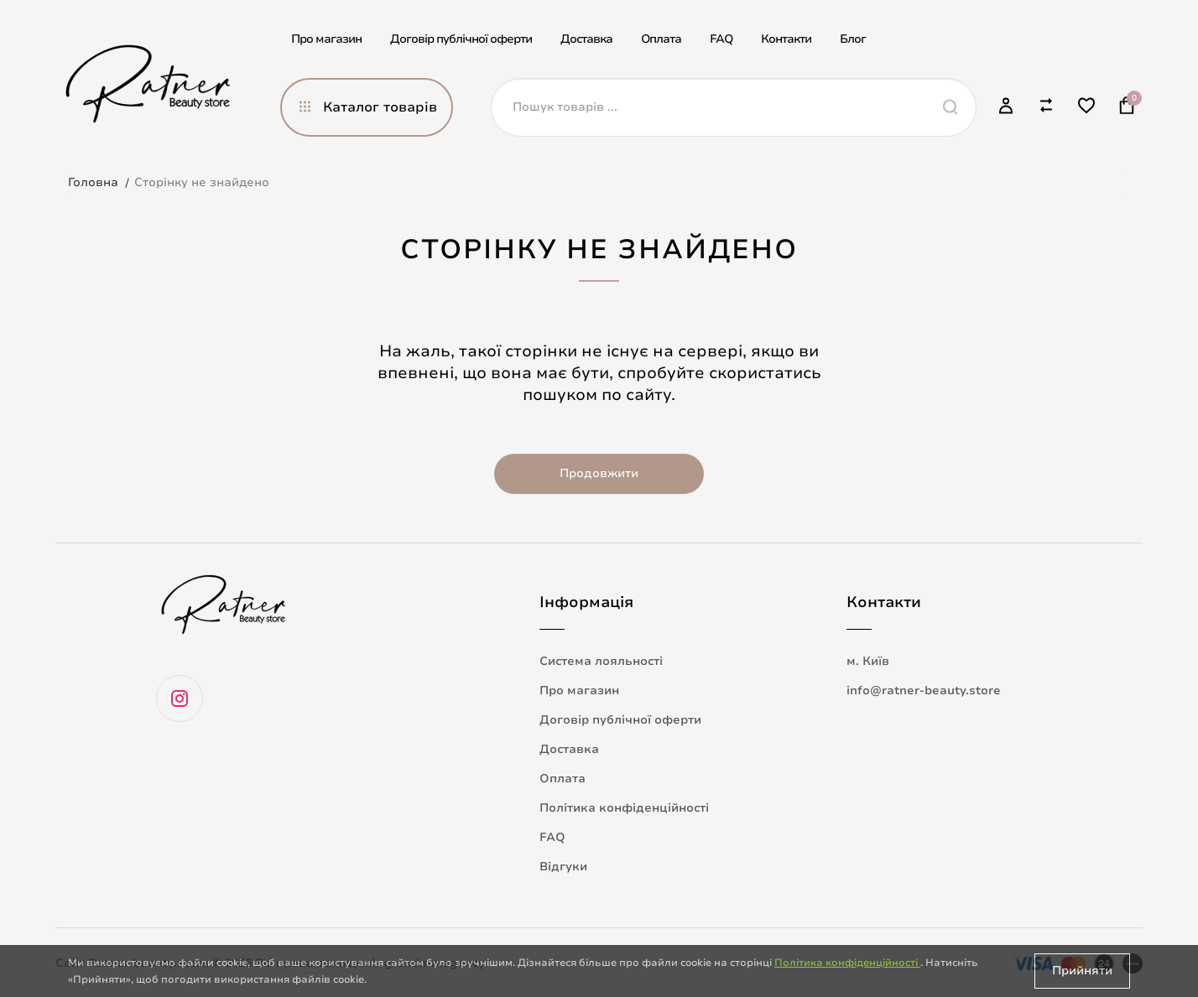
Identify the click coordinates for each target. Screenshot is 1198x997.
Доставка (586, 39)
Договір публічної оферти (461, 39)
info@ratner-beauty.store (923, 690)
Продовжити (599, 473)
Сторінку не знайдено (201, 182)
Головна (93, 182)
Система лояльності (601, 661)
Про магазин (326, 39)
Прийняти (1082, 971)
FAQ (721, 39)
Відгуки (563, 867)
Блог (853, 39)
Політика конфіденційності (624, 808)
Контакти (786, 39)
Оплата (661, 39)
